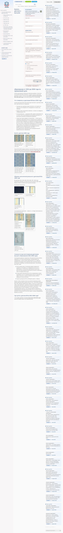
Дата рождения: (28, 43)
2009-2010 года (6, 19)
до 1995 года (5, 25)
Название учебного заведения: (33, 57)
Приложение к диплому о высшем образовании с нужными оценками (8, 28)
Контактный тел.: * (29, 25)
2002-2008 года (6, 21)
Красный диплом (6, 33)
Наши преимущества (32, 6)
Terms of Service (35, 85)
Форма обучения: (29, 62)
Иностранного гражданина (6, 31)
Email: (26, 22)
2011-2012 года (6, 17)
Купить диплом (3, 10)
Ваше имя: (27, 18)
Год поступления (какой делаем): (32, 36)
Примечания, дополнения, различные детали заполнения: (33, 76)
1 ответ (48, 18)
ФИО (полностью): (29, 32)
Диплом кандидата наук (8, 41)
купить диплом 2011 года (35, 151)
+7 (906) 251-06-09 (18, 1)
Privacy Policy (29, 85)
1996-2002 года (6, 23)
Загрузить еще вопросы (50, 526)
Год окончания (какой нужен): (31, 40)
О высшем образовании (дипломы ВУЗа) (6, 13)
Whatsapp (28, 1)
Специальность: (28, 71)
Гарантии (26, 6)
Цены (19, 6)
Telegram (34, 1)
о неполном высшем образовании (7, 44)
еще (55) (4, 58)
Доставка (22, 6)
